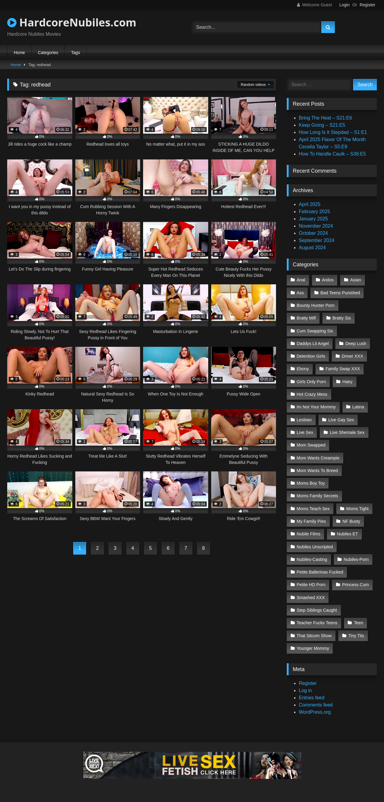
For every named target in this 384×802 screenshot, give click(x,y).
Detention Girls (311, 356)
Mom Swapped (311, 445)
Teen (358, 622)
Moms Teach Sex (313, 508)
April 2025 (309, 204)
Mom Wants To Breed (317, 470)
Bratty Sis (341, 318)
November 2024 (316, 225)
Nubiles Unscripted (315, 546)
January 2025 (313, 218)
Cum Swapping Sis (315, 330)
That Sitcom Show (314, 635)
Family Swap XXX (343, 368)
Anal (301, 279)
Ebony (303, 368)
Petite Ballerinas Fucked (320, 572)
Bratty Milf (306, 318)
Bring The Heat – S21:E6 (325, 117)
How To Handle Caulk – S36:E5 (332, 153)
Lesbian (304, 419)
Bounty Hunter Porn (315, 305)
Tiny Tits (356, 635)
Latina (358, 406)
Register (367, 4)
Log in (305, 690)
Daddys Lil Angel (313, 343)
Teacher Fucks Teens (317, 622)
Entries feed (311, 697)
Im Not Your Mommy (316, 406)
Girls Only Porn (311, 381)
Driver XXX (352, 356)
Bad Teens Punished (340, 292)
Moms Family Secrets (317, 495)
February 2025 (314, 211)
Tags (75, 52)
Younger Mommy (313, 648)
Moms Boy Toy (311, 483)
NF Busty (351, 521)
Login (344, 4)
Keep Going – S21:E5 (322, 125)
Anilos (328, 279)
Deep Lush (355, 343)
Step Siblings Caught (317, 610)
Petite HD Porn (311, 584)
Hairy (347, 381)
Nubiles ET (347, 533)
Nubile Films (308, 533)
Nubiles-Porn (356, 559)
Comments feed (316, 704)
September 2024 (316, 240)
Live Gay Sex (341, 419)
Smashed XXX (311, 597)
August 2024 (312, 247)
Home (19, 52)
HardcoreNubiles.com (71, 22)
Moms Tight (357, 508)
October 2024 (313, 233)
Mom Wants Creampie (318, 457)
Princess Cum (355, 584)
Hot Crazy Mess (312, 394)
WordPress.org (315, 712)
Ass (300, 292)
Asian (355, 279)
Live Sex (305, 432)
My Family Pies (311, 521)
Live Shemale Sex (347, 432)
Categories (48, 52)
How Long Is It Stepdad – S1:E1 (333, 132)
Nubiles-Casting (312, 559)
